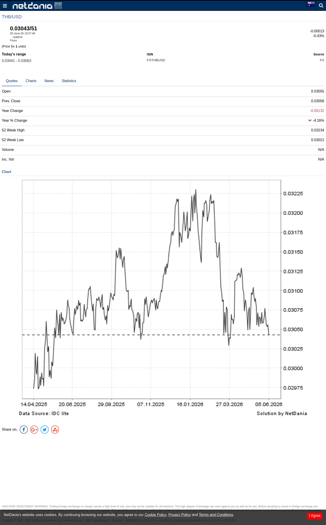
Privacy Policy (179, 515)
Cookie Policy (155, 515)
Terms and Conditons (216, 515)
